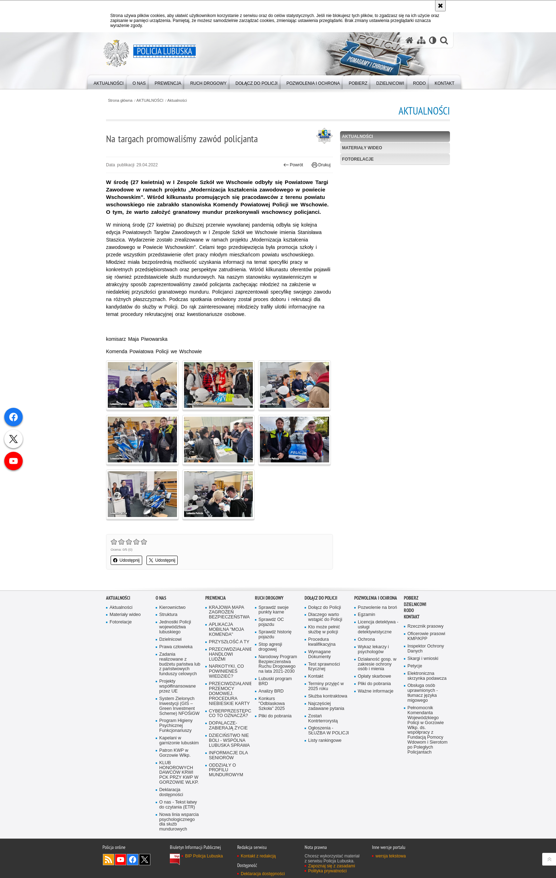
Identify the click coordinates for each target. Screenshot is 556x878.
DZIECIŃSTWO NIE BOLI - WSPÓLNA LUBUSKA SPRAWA (229, 740)
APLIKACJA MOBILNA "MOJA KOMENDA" (226, 629)
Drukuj (321, 165)
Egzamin (366, 614)
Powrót (293, 165)
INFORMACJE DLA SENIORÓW (228, 755)
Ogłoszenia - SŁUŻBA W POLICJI (328, 730)
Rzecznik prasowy (425, 626)
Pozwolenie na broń (377, 607)
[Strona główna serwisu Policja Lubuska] (409, 40)
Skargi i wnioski (422, 658)
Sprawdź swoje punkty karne (273, 610)
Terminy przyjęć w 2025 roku (326, 686)
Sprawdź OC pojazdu (271, 622)
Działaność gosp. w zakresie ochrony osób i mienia (377, 664)
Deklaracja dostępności (171, 792)
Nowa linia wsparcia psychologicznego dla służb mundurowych (179, 822)
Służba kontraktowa (327, 696)
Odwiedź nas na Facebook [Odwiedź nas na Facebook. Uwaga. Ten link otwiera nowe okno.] (132, 859)
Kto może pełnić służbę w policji (324, 629)
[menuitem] (109, 81)
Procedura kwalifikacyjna (321, 642)
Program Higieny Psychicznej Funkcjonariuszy (176, 725)
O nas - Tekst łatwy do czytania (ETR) (178, 805)
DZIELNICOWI (415, 604)
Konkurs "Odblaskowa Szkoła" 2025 (271, 703)
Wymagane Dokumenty (319, 654)
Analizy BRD (271, 691)
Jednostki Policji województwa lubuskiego (175, 627)
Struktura (168, 614)
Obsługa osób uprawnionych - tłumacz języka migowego (422, 693)
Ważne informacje (376, 691)
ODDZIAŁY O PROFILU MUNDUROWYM (226, 770)
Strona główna (120, 100)
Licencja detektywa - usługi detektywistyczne (378, 627)
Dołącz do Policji (321, 598)
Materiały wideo (362, 147)
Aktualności (177, 100)
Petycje (414, 666)
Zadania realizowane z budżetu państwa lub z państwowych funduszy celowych (179, 664)
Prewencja (215, 598)
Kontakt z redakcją (258, 856)
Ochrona (366, 639)
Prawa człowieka (176, 647)
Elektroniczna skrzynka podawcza (426, 676)
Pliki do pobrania (274, 716)
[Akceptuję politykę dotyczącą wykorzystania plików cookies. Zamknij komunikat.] (440, 5)
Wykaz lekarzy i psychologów (373, 649)
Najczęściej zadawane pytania (326, 706)
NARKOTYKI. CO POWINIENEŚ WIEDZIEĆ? (226, 671)
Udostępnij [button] (126, 560)
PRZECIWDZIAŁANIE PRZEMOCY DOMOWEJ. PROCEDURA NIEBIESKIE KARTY (229, 694)
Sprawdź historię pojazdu (274, 634)
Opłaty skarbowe (374, 676)
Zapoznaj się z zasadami (331, 865)
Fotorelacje (358, 159)
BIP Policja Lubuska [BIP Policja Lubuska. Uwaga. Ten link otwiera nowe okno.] (204, 856)
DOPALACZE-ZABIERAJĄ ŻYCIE (228, 725)
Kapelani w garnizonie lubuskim (179, 740)
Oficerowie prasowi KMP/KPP (426, 636)
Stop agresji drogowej (270, 647)
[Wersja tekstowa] (433, 40)
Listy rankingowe (324, 740)
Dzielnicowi (170, 639)
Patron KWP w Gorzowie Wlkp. (174, 753)
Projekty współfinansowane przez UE (177, 686)
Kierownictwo (172, 607)
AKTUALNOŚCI (150, 100)
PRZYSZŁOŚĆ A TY (229, 642)
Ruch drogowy (269, 598)
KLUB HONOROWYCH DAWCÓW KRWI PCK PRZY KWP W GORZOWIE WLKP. (179, 773)
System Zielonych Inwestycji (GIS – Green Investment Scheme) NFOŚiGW (179, 706)
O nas (161, 598)
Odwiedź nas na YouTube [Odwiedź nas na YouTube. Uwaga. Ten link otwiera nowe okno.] (120, 859)
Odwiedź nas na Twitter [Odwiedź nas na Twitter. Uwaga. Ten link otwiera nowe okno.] (144, 859)
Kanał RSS (108, 859)
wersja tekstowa (391, 856)
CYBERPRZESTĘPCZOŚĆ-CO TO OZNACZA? (229, 713)
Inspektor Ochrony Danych (425, 649)
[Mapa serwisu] (421, 40)
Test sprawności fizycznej (324, 667)
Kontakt (315, 676)
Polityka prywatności (327, 870)
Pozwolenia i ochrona (375, 598)
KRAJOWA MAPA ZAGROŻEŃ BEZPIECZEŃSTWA (229, 612)
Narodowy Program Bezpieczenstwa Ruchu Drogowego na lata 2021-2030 (277, 664)
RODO (409, 610)
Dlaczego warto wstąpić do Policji (325, 617)
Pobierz (411, 598)
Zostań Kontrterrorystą (323, 718)
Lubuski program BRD (275, 681)
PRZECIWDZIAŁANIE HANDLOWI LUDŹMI (229, 654)
